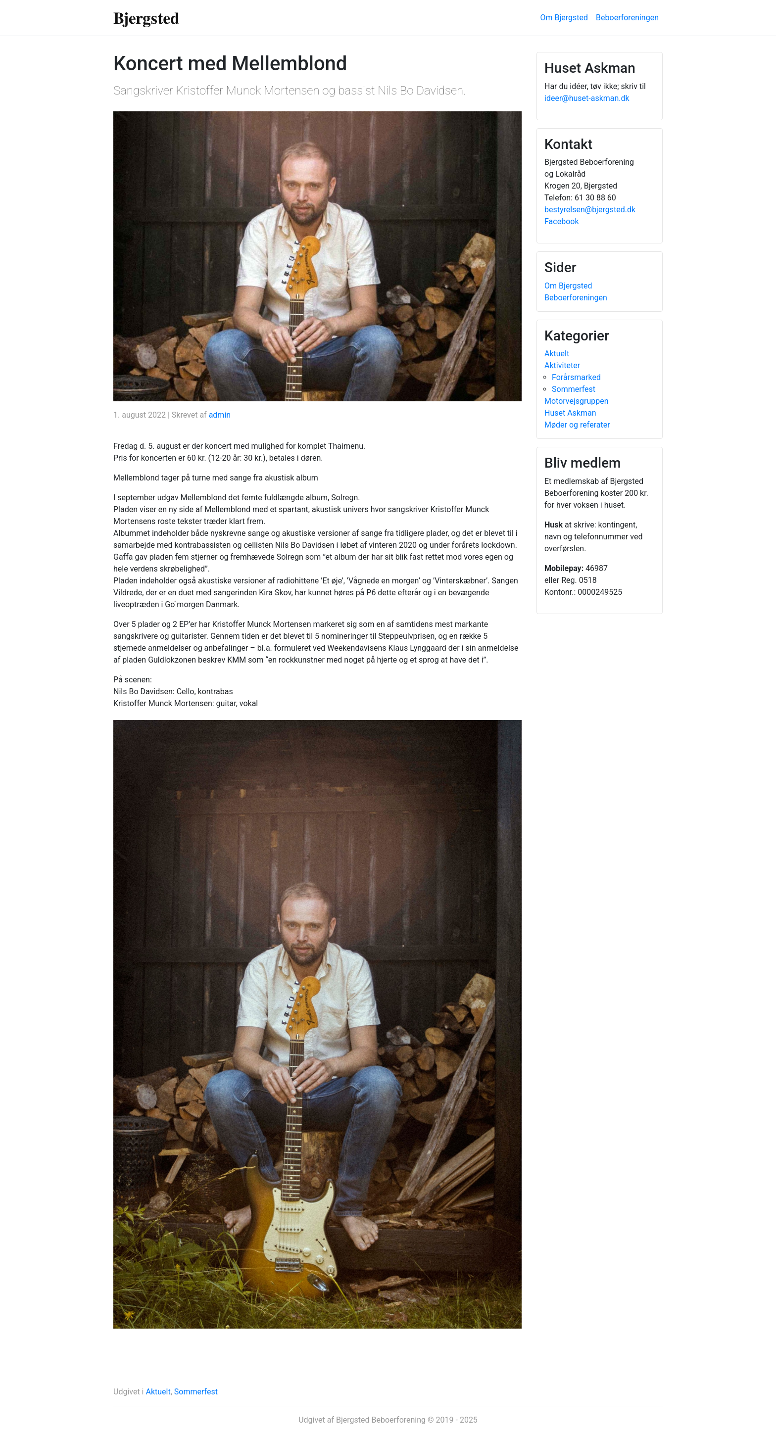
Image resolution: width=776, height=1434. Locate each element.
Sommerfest (196, 1391)
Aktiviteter (562, 365)
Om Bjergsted (564, 17)
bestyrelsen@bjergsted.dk (589, 209)
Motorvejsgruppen (576, 401)
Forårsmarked (576, 377)
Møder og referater (577, 425)
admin (220, 415)
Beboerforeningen (627, 17)
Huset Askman (570, 413)
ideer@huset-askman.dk (587, 98)
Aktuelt (158, 1391)
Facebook (561, 221)
